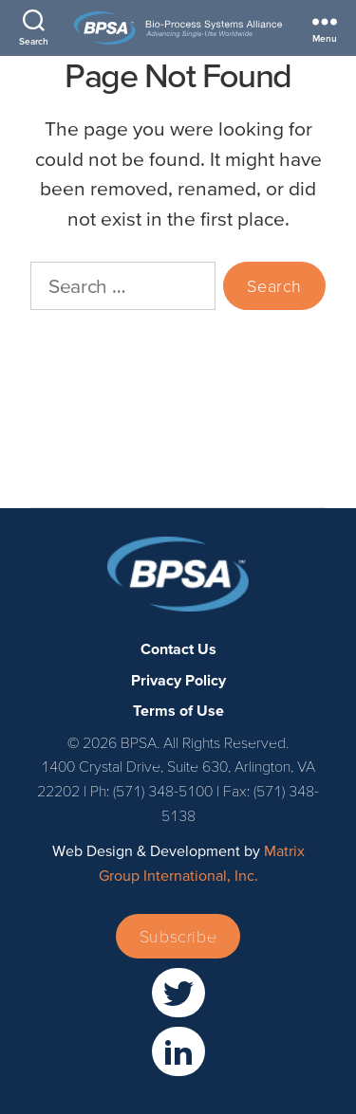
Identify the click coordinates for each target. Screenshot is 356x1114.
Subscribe (178, 936)
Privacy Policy (74, 427)
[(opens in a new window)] (178, 992)
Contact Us (66, 396)
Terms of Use (73, 457)
